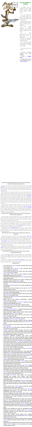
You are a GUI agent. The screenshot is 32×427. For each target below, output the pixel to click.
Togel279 (11, 282)
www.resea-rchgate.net (14, 318)
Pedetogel (8, 295)
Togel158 (12, 285)
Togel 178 (5, 325)
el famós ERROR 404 (25, 61)
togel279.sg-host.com (27, 321)
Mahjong (29, 195)
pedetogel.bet (11, 327)
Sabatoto (5, 272)
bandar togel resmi (15, 268)
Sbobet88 (26, 394)
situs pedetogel (20, 341)
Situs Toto (29, 236)
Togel (14, 304)
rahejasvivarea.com (15, 227)
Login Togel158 (28, 410)
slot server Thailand (19, 259)
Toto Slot (21, 225)
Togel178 (15, 265)
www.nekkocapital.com (13, 309)
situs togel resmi (19, 302)
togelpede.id (6, 335)
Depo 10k (10, 255)
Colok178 (22, 360)
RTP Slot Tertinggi (27, 207)
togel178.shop (15, 313)
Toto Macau (4, 241)
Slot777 (26, 216)
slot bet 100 (9, 400)
